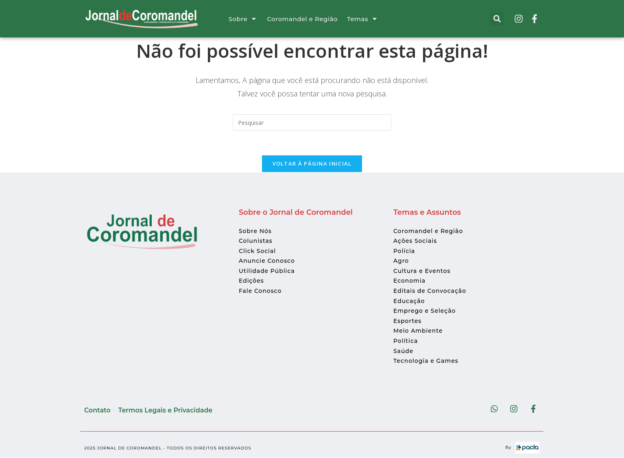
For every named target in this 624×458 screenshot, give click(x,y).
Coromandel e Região (302, 19)
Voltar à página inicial (312, 163)
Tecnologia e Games (426, 361)
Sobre (238, 19)
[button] (497, 19)
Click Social (257, 251)
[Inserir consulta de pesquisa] (312, 122)
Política (405, 341)
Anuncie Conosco (267, 261)
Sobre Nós (255, 231)
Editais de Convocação (430, 291)
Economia (409, 281)
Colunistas (256, 241)
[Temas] (374, 18)
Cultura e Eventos (422, 271)
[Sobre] (254, 18)
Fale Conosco (260, 291)
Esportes (407, 321)
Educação (409, 301)
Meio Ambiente (418, 331)
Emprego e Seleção (424, 311)
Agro (401, 261)
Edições (251, 281)
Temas (357, 19)
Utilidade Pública (267, 271)
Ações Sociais (415, 241)
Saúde (403, 351)
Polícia (404, 251)
